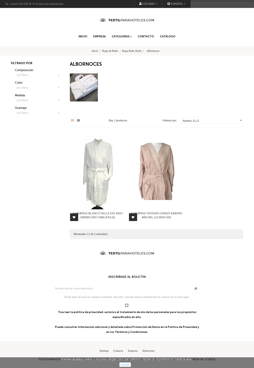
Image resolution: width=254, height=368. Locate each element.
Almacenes (148, 350)
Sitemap (104, 350)
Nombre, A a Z (213, 120)
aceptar (125, 364)
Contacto (118, 350)
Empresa (133, 350)
